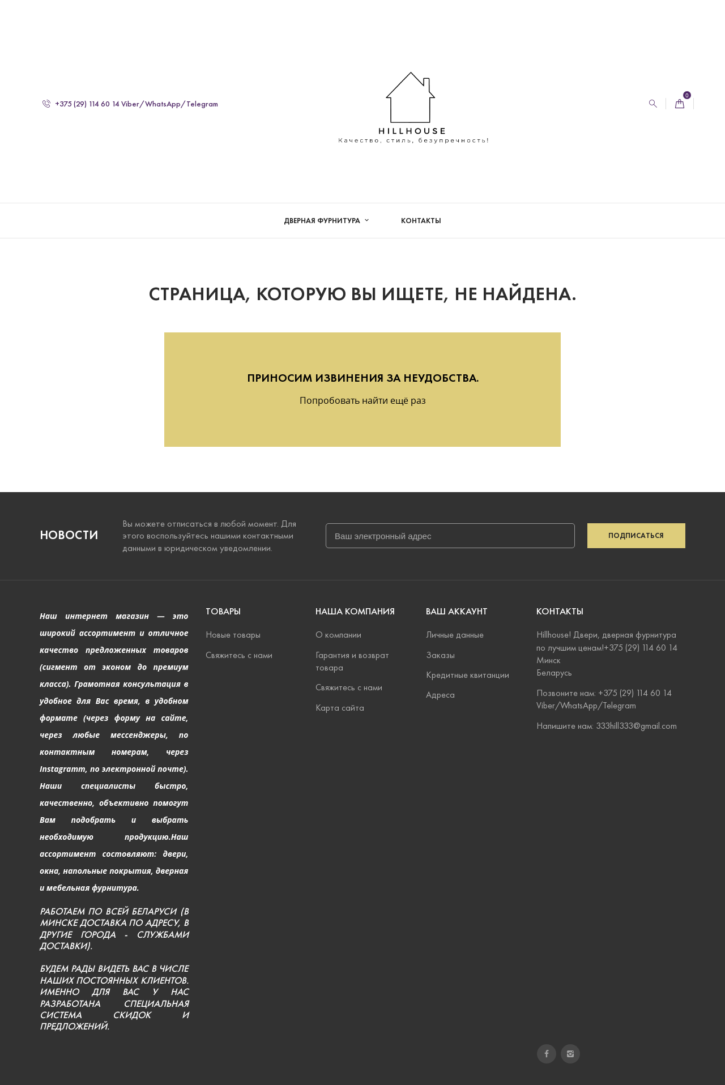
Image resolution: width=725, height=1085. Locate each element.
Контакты (421, 220)
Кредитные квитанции (467, 674)
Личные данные (455, 634)
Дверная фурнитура (323, 220)
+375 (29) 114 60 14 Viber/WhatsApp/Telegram (130, 104)
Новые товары (233, 634)
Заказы (440, 655)
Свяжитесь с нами (239, 655)
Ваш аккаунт (457, 611)
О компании (338, 634)
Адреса (440, 694)
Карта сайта (339, 707)
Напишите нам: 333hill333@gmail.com (606, 725)
